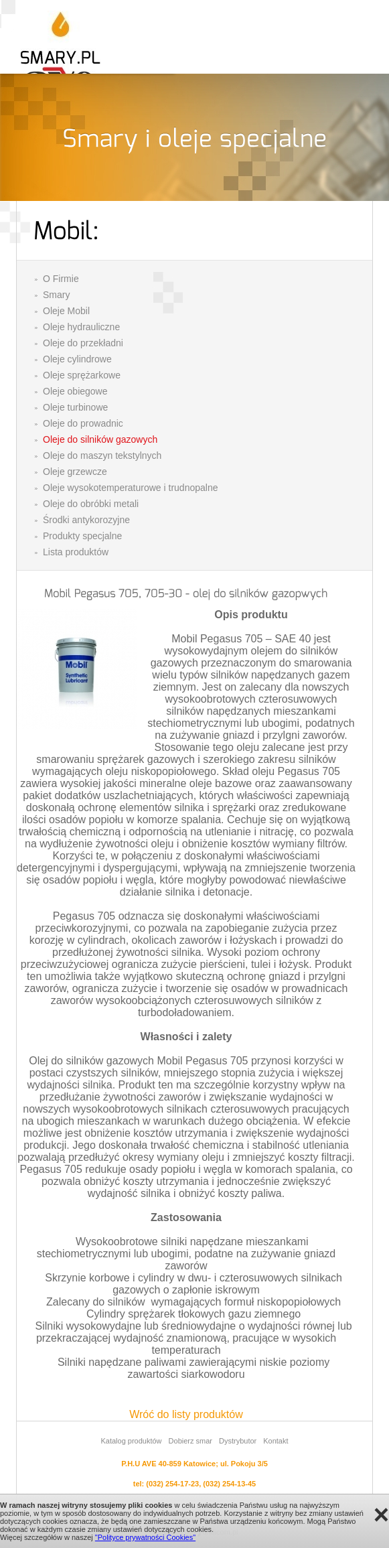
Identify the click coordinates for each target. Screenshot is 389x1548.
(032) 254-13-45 (229, 1484)
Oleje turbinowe (75, 407)
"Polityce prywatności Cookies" (145, 1537)
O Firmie (61, 278)
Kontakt (275, 1441)
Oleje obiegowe (75, 391)
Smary (56, 294)
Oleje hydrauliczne (81, 327)
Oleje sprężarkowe (82, 375)
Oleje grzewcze (75, 471)
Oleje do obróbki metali (91, 503)
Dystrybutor (237, 1441)
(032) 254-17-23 (172, 1484)
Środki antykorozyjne (86, 519)
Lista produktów (75, 552)
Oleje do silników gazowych (100, 439)
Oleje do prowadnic (83, 423)
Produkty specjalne (82, 536)
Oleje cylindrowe (77, 359)
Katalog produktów (130, 1441)
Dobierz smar (190, 1441)
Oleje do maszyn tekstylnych (102, 455)
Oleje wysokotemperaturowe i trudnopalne (130, 487)
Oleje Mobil (66, 310)
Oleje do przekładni (83, 343)
